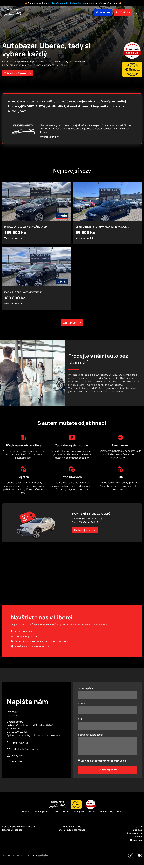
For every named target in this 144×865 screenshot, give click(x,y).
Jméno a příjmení (86, 688)
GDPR (139, 826)
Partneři (92, 811)
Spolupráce (79, 811)
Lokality (137, 836)
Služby (66, 811)
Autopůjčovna (42, 811)
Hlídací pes (136, 840)
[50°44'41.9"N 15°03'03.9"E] (72, 584)
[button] (136, 12)
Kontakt (120, 811)
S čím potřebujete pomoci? (91, 735)
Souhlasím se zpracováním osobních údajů (103, 760)
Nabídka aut (25, 811)
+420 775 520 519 (72, 826)
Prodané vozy (106, 811)
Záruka (56, 811)
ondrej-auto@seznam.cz (71, 829)
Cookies (137, 829)
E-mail (81, 704)
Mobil (81, 719)
